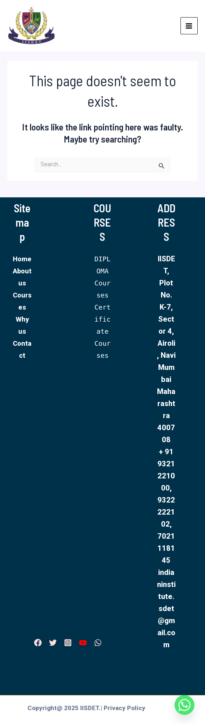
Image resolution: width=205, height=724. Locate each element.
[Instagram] (68, 643)
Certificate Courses (102, 331)
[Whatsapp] (184, 705)
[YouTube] (83, 643)
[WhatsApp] (98, 643)
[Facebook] (38, 643)
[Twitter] (53, 643)
